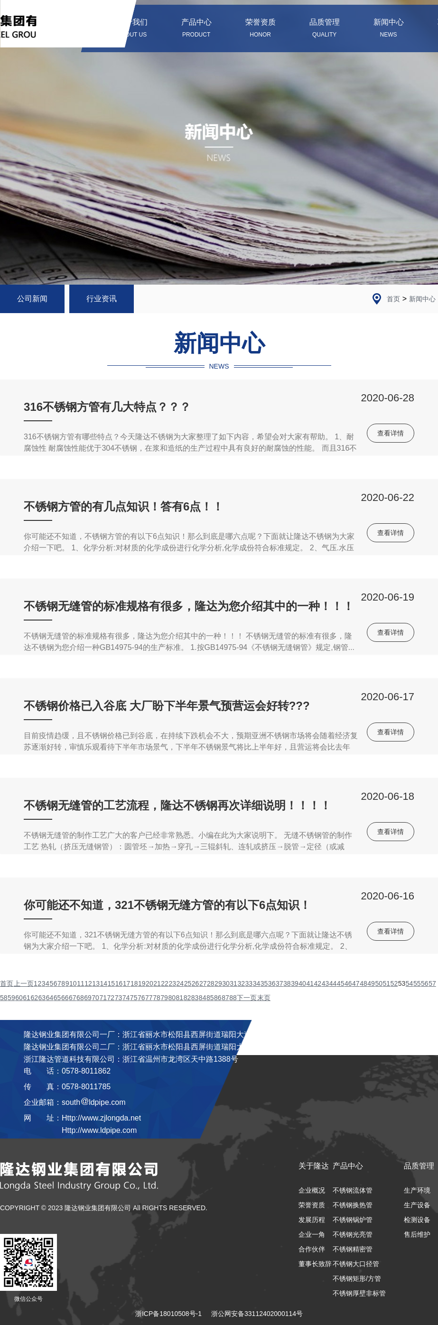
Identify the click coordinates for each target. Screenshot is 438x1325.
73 (118, 997)
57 (432, 983)
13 (96, 983)
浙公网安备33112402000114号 (257, 1313)
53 (402, 983)
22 (164, 983)
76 (141, 997)
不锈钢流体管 (353, 1190)
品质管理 (419, 1166)
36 (272, 983)
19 (142, 983)
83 (195, 997)
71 (103, 997)
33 (249, 983)
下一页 (247, 997)
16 (119, 983)
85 (210, 997)
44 (333, 983)
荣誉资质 (311, 1205)
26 (195, 983)
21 (157, 983)
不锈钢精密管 (353, 1249)
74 (126, 997)
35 (264, 983)
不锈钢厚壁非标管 (359, 1293)
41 (310, 983)
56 (425, 983)
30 (226, 983)
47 (356, 983)
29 (218, 983)
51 (387, 983)
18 (134, 983)
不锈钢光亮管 (353, 1234)
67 (72, 997)
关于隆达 (313, 1166)
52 (394, 983)
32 (241, 983)
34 (257, 983)
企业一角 (311, 1234)
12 (88, 983)
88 (233, 997)
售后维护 (417, 1234)
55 (417, 983)
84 (202, 997)
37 (279, 983)
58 (4, 997)
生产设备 (417, 1205)
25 (188, 983)
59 (11, 997)
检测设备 (417, 1219)
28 (210, 983)
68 (80, 997)
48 (363, 983)
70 (95, 997)
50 (378, 983)
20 (149, 983)
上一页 (24, 983)
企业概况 (311, 1190)
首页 (393, 299)
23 (172, 983)
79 (164, 997)
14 (103, 983)
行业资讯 (101, 299)
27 (203, 983)
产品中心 (348, 1166)
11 (80, 983)
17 (126, 983)
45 (341, 983)
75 (134, 997)
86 (218, 997)
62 (34, 997)
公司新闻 (32, 299)
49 (371, 983)
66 (65, 997)
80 (172, 997)
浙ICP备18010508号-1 (168, 1313)
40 (302, 983)
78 (156, 997)
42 (318, 983)
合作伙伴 (311, 1249)
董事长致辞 (315, 1264)
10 (73, 983)
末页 (263, 997)
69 (88, 997)
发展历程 (311, 1219)
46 (348, 983)
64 (50, 997)
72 (111, 997)
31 (233, 983)
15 (111, 983)
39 (294, 983)
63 (42, 997)
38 (287, 983)
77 (149, 997)
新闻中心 (422, 299)
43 (325, 983)
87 (225, 997)
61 (26, 997)
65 (57, 997)
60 (19, 997)
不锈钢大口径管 (356, 1264)
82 (187, 997)
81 (180, 997)
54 (409, 983)
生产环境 (417, 1190)
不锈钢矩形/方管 (357, 1278)
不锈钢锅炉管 (353, 1219)
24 (180, 983)
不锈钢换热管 (353, 1205)
